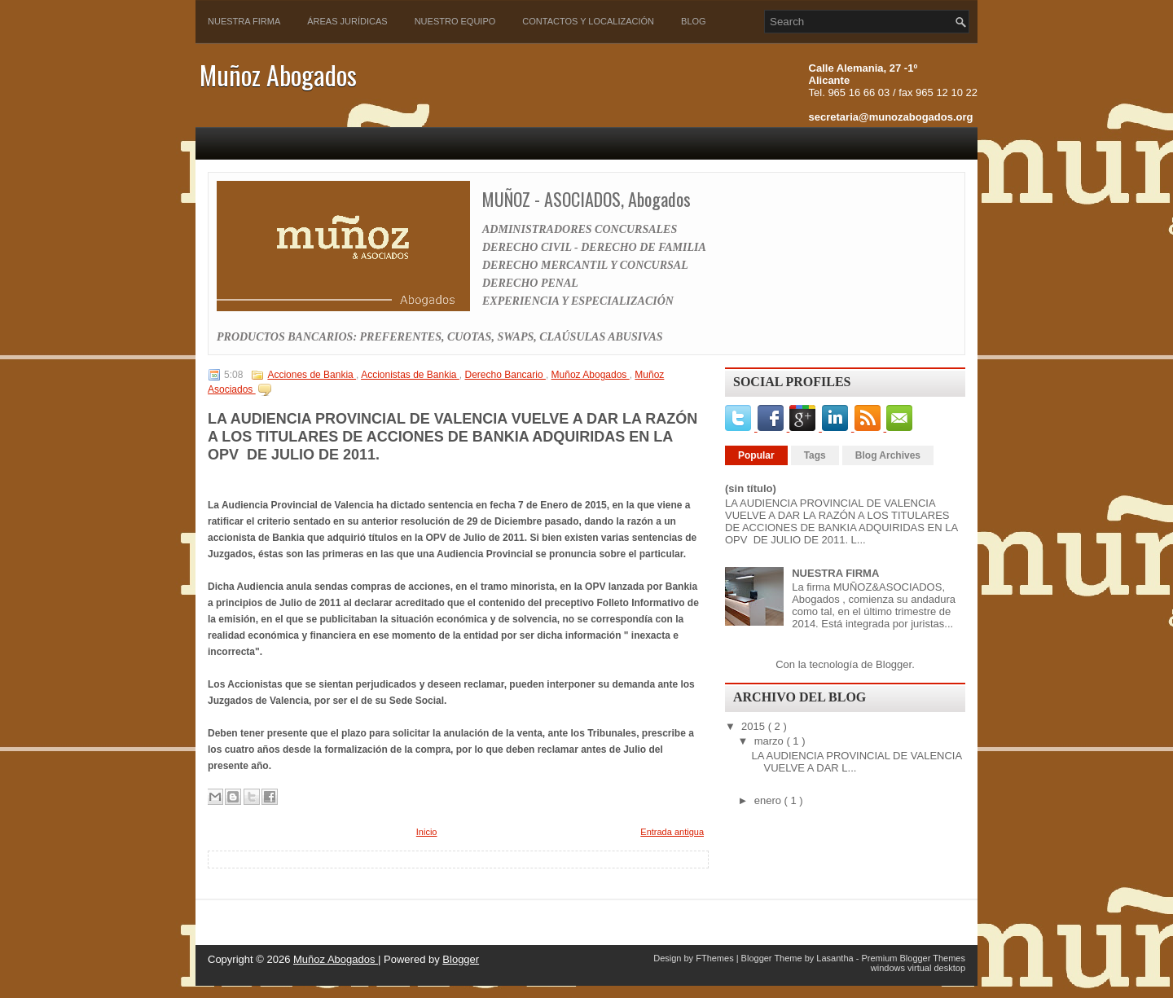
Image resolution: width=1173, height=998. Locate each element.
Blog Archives (887, 455)
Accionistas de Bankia (410, 374)
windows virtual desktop (918, 968)
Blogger (894, 664)
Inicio (426, 832)
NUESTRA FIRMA (835, 573)
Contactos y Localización (588, 21)
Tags (815, 455)
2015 (754, 726)
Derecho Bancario (505, 374)
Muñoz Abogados (278, 74)
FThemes (716, 958)
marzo (770, 741)
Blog (693, 21)
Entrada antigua (672, 832)
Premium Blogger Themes (913, 958)
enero (769, 800)
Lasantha (835, 958)
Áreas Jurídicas (347, 21)
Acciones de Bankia (311, 374)
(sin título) (750, 488)
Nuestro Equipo (455, 21)
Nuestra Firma (244, 21)
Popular (756, 455)
